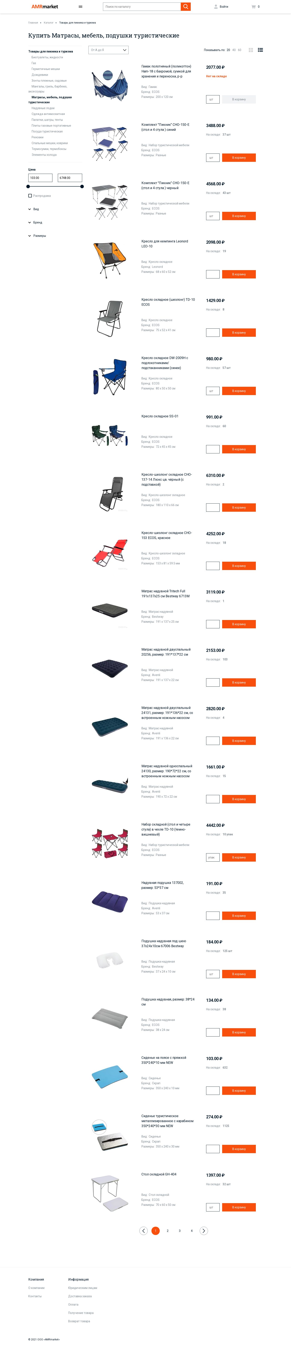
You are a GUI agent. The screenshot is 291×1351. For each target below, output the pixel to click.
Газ (34, 63)
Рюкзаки (37, 137)
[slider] (28, 186)
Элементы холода (44, 154)
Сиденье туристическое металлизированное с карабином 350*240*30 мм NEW (167, 1121)
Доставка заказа (80, 1296)
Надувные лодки (43, 108)
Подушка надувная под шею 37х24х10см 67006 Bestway (163, 943)
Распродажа (42, 195)
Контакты (35, 1296)
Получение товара (81, 1313)
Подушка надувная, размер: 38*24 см (167, 1001)
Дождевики (40, 74)
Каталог (48, 22)
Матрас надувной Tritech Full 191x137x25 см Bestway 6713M (165, 593)
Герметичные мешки (46, 69)
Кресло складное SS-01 (159, 416)
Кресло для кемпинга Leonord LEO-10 (164, 243)
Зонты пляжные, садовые (49, 80)
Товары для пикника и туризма (77, 22)
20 (228, 50)
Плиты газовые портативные (51, 125)
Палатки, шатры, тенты (47, 119)
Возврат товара (79, 1321)
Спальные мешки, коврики (50, 143)
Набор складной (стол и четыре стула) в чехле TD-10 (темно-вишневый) (165, 829)
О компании (36, 1288)
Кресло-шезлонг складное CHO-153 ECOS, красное (166, 535)
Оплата (73, 1304)
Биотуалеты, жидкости (47, 57)
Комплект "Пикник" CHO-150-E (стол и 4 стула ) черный (165, 185)
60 (239, 50)
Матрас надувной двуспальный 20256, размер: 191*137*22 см (166, 651)
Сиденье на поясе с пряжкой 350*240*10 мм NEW (163, 1060)
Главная (33, 22)
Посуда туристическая (47, 131)
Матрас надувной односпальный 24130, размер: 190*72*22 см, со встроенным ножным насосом (166, 771)
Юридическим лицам (82, 1288)
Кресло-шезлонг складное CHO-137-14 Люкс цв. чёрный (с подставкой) (166, 480)
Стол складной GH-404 (158, 1174)
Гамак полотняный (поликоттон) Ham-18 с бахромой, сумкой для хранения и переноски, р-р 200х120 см (166, 71)
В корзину (239, 157)
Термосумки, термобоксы (49, 149)
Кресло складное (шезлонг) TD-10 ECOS (168, 302)
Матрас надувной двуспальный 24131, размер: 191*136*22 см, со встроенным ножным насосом (167, 713)
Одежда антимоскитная (48, 114)
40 (234, 50)
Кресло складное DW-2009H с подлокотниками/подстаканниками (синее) (164, 363)
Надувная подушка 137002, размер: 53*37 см (162, 885)
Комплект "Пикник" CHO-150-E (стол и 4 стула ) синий (165, 127)
